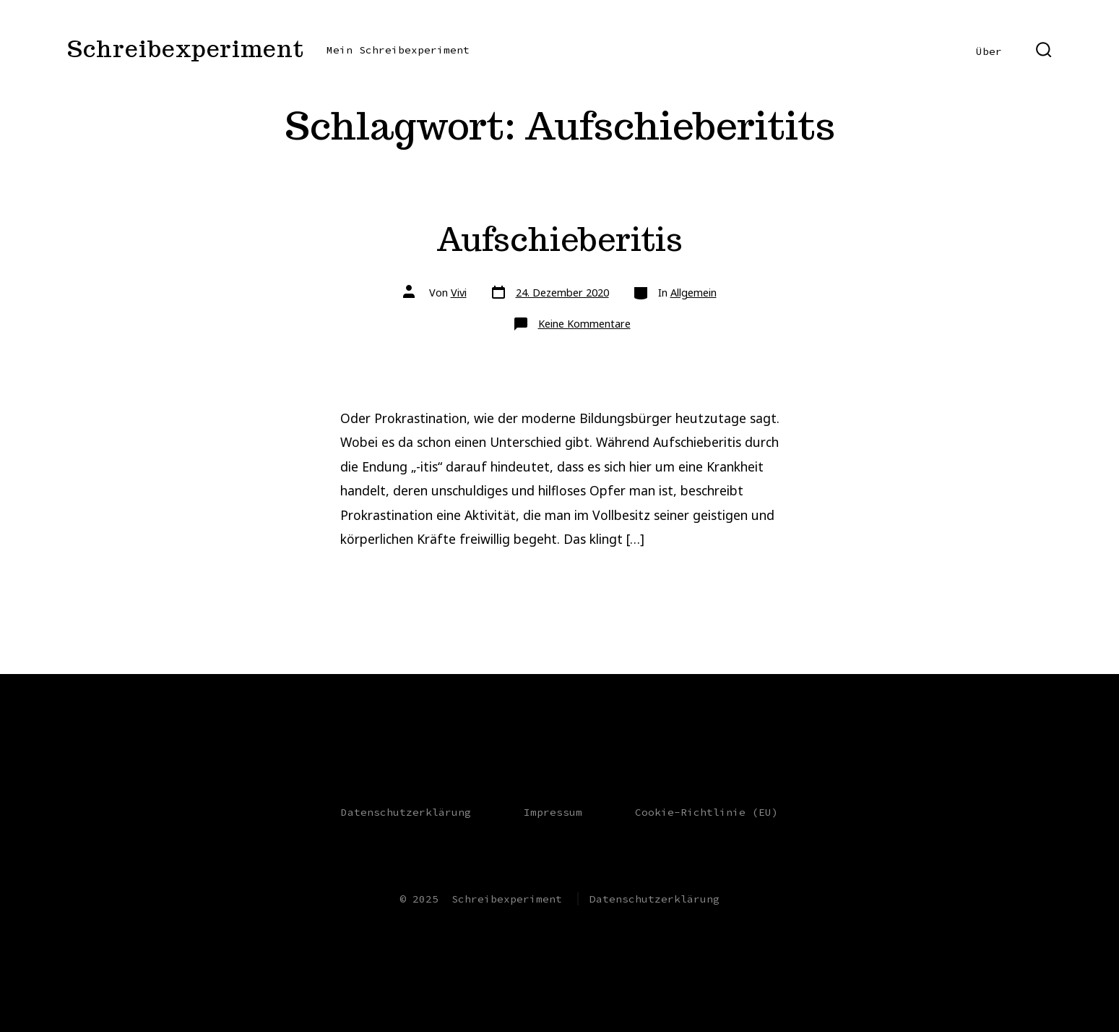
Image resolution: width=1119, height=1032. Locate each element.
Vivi (459, 292)
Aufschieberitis (559, 239)
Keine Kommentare (584, 324)
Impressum (553, 812)
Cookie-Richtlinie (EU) (706, 812)
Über (989, 51)
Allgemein (693, 292)
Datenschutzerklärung (406, 812)
